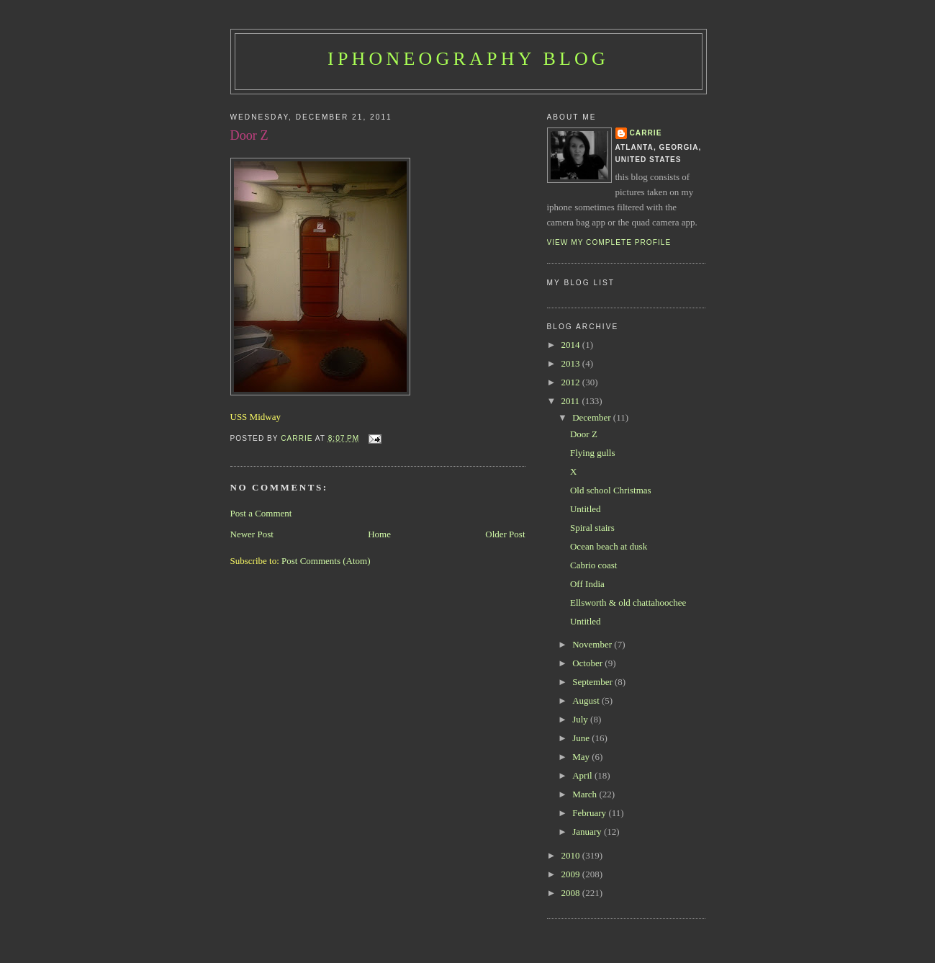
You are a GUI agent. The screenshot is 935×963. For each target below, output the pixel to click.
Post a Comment (261, 513)
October (588, 663)
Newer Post (252, 534)
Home (379, 534)
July (581, 719)
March (585, 794)
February (590, 812)
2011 (571, 400)
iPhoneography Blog (468, 58)
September (593, 681)
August (587, 700)
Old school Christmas (610, 490)
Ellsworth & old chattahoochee (628, 602)
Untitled (585, 508)
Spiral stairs (592, 527)
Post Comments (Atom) (326, 560)
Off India (587, 583)
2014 (571, 344)
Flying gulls (592, 452)
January (588, 831)
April (583, 775)
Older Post (505, 534)
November (593, 644)
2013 (571, 363)
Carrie (646, 133)
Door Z (583, 434)
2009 (571, 874)
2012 (571, 382)
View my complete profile (609, 242)
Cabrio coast (593, 565)
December (592, 417)
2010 (571, 855)
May (582, 756)
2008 (571, 892)
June (582, 738)
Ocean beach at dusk (608, 546)
